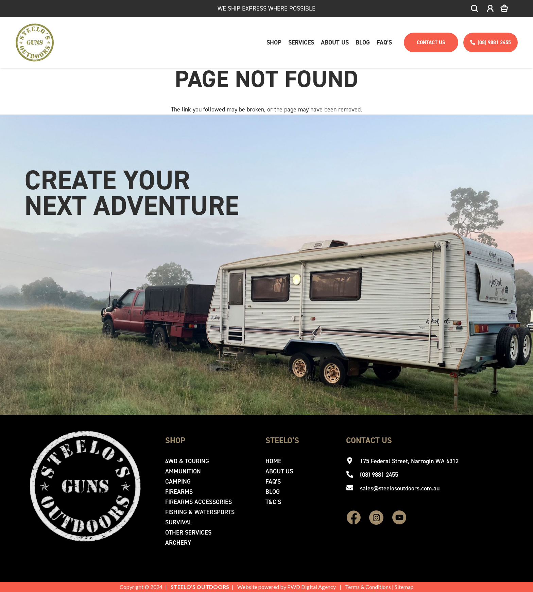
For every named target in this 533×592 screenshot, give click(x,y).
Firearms (179, 492)
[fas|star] (353, 518)
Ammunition (183, 471)
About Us (279, 471)
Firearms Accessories (198, 502)
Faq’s (273, 481)
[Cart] (509, 8)
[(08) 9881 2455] (353, 475)
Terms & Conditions (368, 587)
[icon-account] (490, 9)
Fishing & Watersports (200, 512)
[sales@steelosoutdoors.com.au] (353, 488)
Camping (178, 481)
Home (273, 461)
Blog (272, 492)
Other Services (188, 532)
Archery (178, 543)
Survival (178, 522)
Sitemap (404, 587)
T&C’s (273, 502)
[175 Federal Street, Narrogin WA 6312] (353, 461)
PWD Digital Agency (311, 587)
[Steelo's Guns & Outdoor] (34, 42)
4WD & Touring (187, 461)
